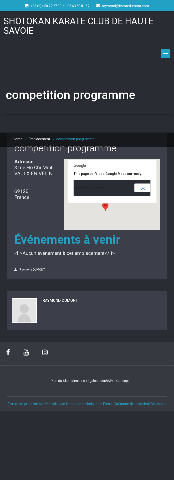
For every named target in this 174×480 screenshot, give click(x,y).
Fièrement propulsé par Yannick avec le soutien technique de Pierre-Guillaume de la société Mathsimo (87, 403)
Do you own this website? (89, 188)
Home (17, 139)
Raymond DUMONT (29, 270)
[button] (105, 206)
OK (142, 188)
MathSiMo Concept (114, 380)
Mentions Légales (84, 380)
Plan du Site (60, 380)
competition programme (65, 148)
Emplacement (39, 139)
